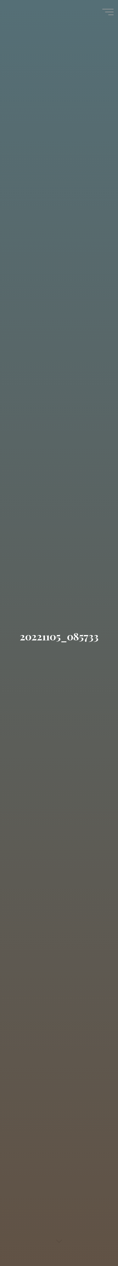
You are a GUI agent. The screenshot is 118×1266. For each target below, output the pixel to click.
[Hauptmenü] (108, 12)
